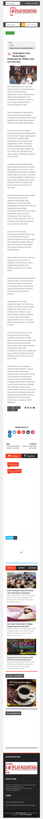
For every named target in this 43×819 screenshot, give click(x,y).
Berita (10, 407)
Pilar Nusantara (21, 813)
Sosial (12, 45)
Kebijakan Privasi (18, 802)
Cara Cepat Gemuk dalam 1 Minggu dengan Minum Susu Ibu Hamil (20, 625)
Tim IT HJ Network (26, 814)
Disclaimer (9, 802)
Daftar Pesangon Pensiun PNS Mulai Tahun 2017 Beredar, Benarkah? (20, 591)
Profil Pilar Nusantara (28, 805)
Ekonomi (17, 407)
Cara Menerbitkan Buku (13, 805)
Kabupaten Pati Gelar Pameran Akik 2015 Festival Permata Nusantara (20, 658)
